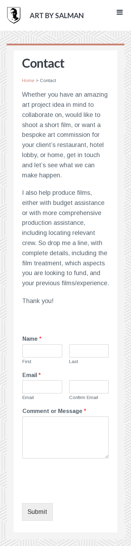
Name (32, 339)
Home (28, 80)
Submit (37, 511)
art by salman (57, 15)
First (26, 361)
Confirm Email (83, 397)
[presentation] (75, 491)
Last (73, 361)
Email (31, 375)
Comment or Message (54, 411)
